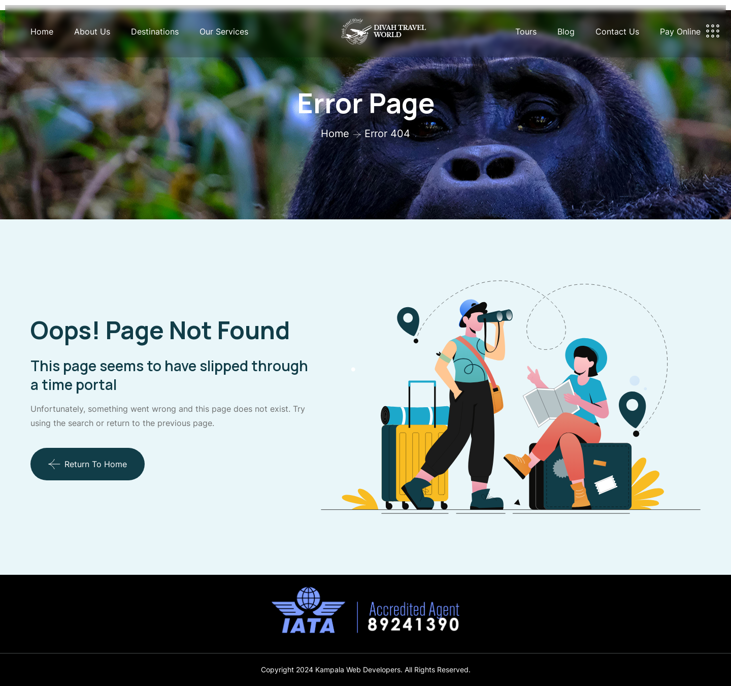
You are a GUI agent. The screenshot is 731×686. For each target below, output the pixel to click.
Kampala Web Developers (358, 669)
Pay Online (680, 31)
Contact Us (617, 31)
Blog (566, 31)
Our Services (224, 31)
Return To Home (87, 464)
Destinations (155, 31)
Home (41, 31)
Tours (526, 31)
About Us (92, 31)
